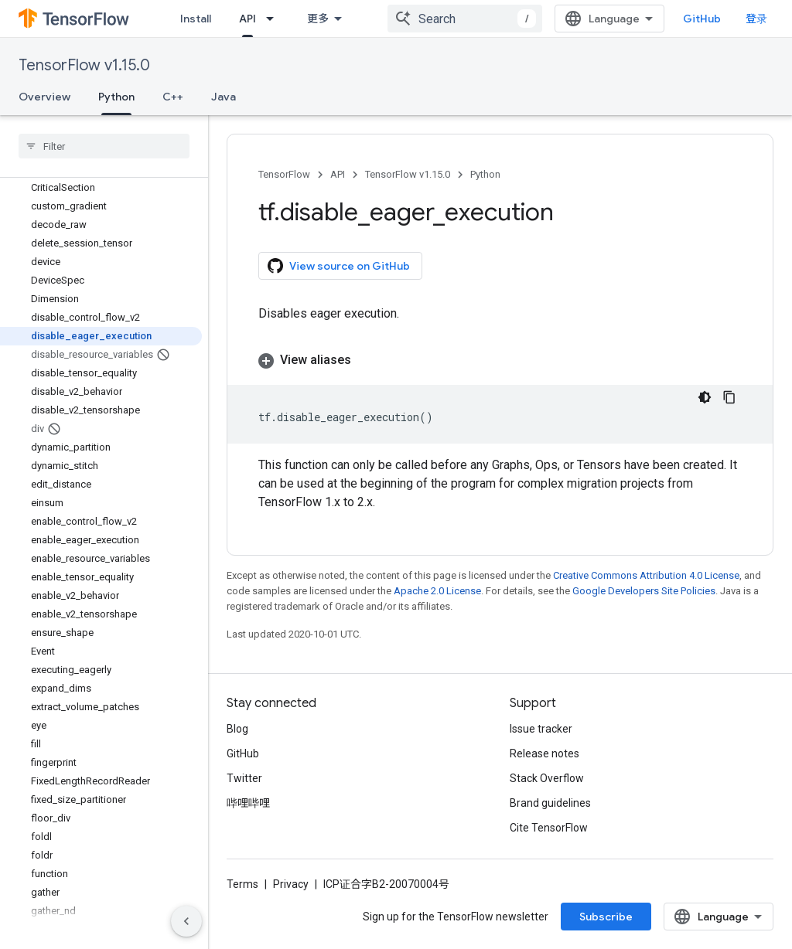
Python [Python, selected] (116, 97)
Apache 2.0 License (437, 591)
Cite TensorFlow (549, 827)
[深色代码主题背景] (704, 397)
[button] (500, 360)
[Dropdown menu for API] (274, 18)
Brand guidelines (550, 803)
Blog (237, 729)
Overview (44, 97)
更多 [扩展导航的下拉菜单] (318, 19)
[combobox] (464, 18)
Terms (242, 884)
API (337, 174)
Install (195, 19)
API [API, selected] (247, 19)
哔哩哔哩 (248, 803)
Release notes (544, 753)
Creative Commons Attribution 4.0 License (646, 575)
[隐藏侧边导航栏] (186, 921)
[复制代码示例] (729, 397)
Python (485, 174)
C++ (172, 97)
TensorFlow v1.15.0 (84, 65)
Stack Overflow (547, 778)
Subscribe (606, 916)
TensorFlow (284, 174)
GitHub (702, 19)
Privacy (291, 884)
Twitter (244, 778)
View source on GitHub (339, 266)
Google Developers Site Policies (643, 591)
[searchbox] (104, 146)
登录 (756, 18)
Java (223, 97)
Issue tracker (541, 729)
